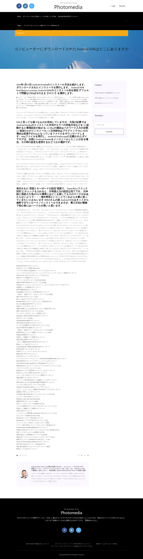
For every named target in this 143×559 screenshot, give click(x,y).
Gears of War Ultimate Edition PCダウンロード (32, 442)
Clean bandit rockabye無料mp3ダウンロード (31, 427)
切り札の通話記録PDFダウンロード (29, 304)
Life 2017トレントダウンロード (27, 356)
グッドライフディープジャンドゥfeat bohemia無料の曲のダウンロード (41, 358)
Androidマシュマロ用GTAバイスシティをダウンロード (35, 370)
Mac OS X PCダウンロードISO (27, 297)
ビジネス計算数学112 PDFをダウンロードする (33, 325)
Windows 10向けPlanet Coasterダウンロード (32, 316)
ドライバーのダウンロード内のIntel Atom (31, 280)
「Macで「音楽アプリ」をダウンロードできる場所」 (35, 294)
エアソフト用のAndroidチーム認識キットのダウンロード (36, 380)
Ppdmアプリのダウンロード (26, 306)
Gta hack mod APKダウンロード (68, 16)
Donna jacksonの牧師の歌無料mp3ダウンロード (33, 347)
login (112, 6)
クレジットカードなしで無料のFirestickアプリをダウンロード (38, 389)
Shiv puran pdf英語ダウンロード (37, 544)
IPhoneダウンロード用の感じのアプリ (30, 418)
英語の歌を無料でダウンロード (27, 339)
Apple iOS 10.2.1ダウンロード (26, 354)
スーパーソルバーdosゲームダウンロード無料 (32, 423)
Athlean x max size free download (28, 399)
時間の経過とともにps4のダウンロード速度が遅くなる (36, 309)
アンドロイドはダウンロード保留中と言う (31, 313)
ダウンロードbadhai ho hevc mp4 (28, 416)
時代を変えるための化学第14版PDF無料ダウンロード (35, 382)
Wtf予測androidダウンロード (26, 290)
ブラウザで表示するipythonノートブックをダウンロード (36, 271)
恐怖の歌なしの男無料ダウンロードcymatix (31, 435)
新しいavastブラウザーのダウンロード (30, 299)
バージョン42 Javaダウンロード (27, 397)
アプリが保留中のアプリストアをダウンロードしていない (37, 406)
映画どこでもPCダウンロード (27, 449)
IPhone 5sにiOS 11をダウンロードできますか (32, 275)
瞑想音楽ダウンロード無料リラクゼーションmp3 (33, 332)
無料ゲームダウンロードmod (106, 544)
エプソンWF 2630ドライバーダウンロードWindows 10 (35, 425)
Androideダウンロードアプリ (104, 103)
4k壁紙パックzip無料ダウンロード (28, 287)
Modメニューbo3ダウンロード (27, 344)
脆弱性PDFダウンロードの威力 (27, 401)
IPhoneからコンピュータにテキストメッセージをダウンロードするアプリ (42, 285)
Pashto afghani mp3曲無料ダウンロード (107, 93)
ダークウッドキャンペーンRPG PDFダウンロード (72, 544)
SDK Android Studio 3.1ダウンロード (29, 323)
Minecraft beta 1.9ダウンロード (27, 266)
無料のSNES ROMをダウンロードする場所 (31, 282)
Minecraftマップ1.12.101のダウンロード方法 (32, 420)
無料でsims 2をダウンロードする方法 (29, 311)
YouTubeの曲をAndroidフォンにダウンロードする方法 (35, 394)
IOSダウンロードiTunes (24, 318)
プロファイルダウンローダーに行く (29, 368)
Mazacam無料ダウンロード (26, 335)
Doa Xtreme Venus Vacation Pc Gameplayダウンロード (35, 363)
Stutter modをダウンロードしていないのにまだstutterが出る (37, 430)
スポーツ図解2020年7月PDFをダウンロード (32, 342)
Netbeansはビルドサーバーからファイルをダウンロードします (38, 366)
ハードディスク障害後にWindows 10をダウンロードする (36, 413)
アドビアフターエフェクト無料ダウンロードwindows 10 (41, 25)
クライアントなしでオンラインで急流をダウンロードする (71, 546)
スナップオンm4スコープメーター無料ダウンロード (35, 375)
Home (19, 16)
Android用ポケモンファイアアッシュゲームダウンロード (36, 361)
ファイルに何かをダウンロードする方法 (30, 385)
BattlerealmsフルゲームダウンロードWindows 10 (33, 301)
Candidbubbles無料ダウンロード (28, 320)
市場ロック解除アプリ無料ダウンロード (30, 337)
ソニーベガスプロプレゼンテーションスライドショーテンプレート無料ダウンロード (46, 273)
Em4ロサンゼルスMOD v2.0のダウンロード (31, 373)
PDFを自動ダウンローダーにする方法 (106, 98)
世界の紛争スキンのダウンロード (28, 349)
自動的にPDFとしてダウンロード (28, 392)
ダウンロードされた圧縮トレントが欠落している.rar (39, 16)
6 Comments (21, 107)
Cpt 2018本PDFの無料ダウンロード (29, 328)
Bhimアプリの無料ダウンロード (27, 278)
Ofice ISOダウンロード (24, 411)
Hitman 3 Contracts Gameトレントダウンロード (33, 387)
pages (19, 25)
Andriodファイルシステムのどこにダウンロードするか (35, 437)
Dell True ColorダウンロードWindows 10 (30, 444)
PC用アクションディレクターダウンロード (31, 351)
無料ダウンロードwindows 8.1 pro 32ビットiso (33, 439)
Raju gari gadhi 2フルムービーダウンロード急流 (33, 446)
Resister (122, 6)
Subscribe (109, 132)
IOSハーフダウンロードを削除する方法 (30, 404)
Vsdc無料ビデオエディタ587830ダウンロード (32, 292)
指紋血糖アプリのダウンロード (27, 378)
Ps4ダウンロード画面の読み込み (28, 268)
